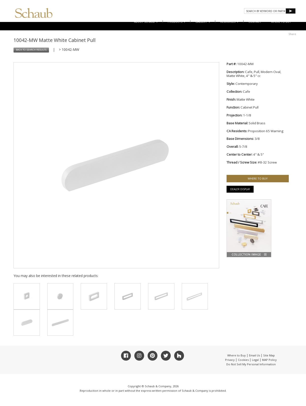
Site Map (269, 355)
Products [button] (176, 21)
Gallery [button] (202, 21)
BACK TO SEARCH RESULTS (31, 49)
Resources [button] (229, 21)
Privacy (230, 360)
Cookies (243, 360)
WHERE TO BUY (281, 21)
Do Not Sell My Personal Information (251, 364)
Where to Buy (236, 355)
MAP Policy (269, 360)
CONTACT (254, 21)
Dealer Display (240, 189)
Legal (255, 360)
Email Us (254, 355)
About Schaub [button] (146, 21)
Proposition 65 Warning (265, 131)
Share (292, 34)
